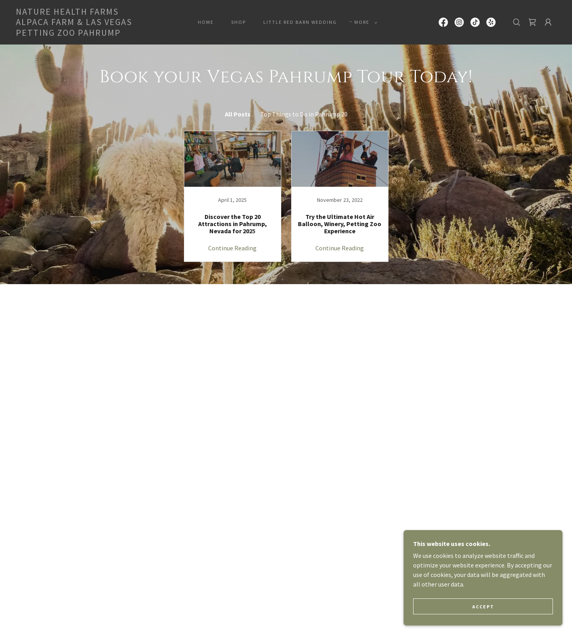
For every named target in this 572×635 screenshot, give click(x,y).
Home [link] (206, 22)
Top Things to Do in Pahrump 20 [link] (304, 114)
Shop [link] (238, 22)
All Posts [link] (238, 114)
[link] (90, 33)
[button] (364, 22)
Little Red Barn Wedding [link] (300, 22)
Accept (483, 607)
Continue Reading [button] (232, 248)
